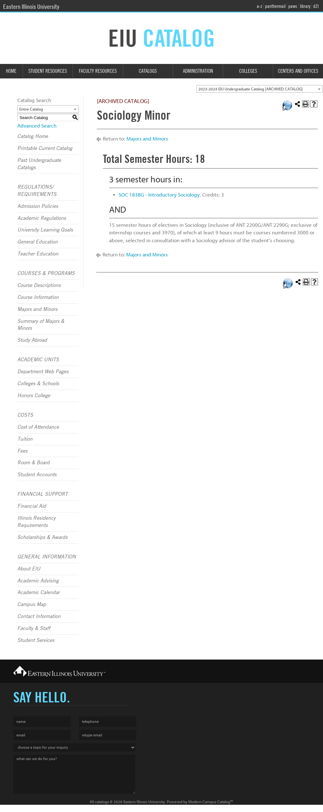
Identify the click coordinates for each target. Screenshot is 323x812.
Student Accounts (36, 475)
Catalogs (148, 71)
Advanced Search (36, 126)
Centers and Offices (298, 71)
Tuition (24, 439)
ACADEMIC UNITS (38, 360)
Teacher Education (37, 254)
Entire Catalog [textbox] (31, 109)
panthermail (275, 6)
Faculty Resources (98, 71)
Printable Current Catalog (44, 148)
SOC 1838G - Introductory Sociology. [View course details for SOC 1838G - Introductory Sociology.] (160, 195)
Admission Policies (37, 206)
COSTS (25, 415)
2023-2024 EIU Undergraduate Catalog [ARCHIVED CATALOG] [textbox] (250, 89)
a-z (259, 6)
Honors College (33, 395)
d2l (316, 6)
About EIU (28, 569)
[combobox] (260, 89)
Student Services (35, 640)
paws (292, 6)
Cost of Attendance (38, 427)
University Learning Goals (45, 230)
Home (11, 71)
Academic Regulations (41, 218)
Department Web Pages (42, 372)
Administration (198, 71)
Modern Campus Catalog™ (210, 801)
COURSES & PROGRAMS (46, 273)
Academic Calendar (38, 592)
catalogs (102, 801)
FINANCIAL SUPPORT (42, 494)
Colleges (248, 71)
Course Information (38, 297)
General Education (37, 242)
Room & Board (33, 463)
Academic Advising (38, 581)
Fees (22, 451)
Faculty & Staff (33, 628)
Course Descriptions (39, 285)
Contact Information (39, 616)
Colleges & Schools (38, 383)
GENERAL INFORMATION (46, 557)
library (305, 6)
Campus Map (31, 604)
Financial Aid (31, 506)
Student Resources (47, 71)
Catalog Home (32, 136)
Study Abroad (32, 340)
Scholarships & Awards (42, 537)
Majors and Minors (37, 309)
